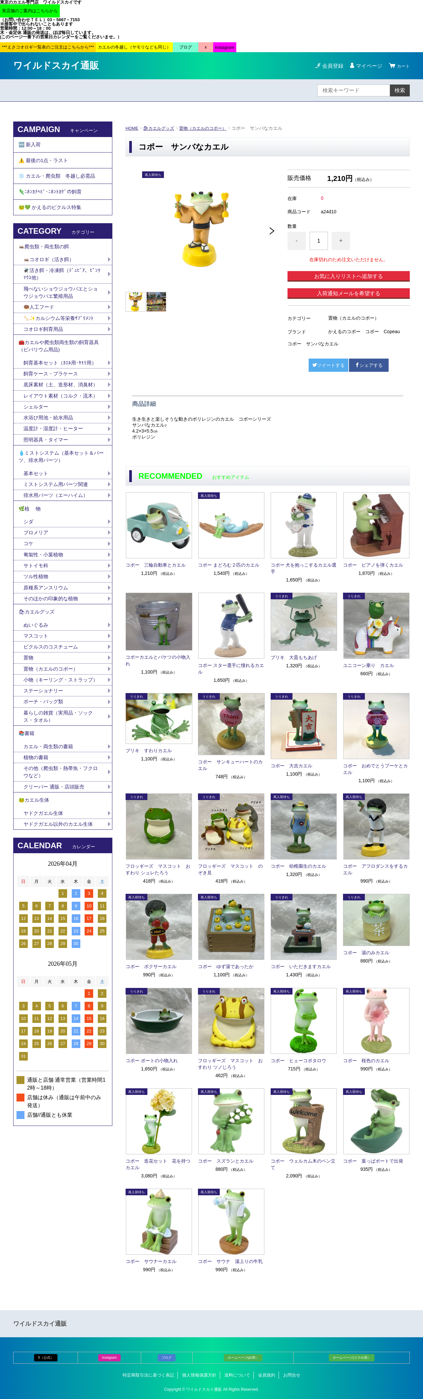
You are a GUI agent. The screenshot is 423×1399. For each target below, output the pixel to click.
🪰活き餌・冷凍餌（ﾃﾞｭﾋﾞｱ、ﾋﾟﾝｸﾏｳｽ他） (62, 290)
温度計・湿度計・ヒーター (55, 470)
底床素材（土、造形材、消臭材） (57, 412)
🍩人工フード (40, 325)
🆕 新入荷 (30, 146)
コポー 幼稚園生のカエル (298, 866)
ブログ (167, 1357)
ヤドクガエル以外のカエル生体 (60, 903)
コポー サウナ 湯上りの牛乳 (230, 1261)
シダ (31, 572)
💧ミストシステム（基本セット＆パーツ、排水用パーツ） (61, 501)
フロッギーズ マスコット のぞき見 (230, 869)
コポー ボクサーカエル (151, 966)
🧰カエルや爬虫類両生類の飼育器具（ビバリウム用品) (61, 367)
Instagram (109, 1357)
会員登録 (329, 66)
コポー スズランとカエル (225, 1161)
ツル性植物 (36, 630)
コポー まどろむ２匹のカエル (228, 565)
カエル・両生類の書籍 (49, 820)
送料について (237, 1375)
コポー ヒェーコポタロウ (298, 1060)
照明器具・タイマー (47, 482)
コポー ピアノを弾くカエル (373, 565)
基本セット (39, 519)
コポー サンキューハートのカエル (230, 765)
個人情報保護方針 (199, 1375)
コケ (31, 595)
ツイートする (328, 365)
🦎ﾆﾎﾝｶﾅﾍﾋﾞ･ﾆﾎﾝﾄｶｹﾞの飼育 (51, 200)
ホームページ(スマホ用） (351, 1357)
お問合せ (291, 1375)
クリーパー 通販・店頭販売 (55, 862)
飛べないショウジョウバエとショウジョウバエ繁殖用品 (60, 309)
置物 (28, 717)
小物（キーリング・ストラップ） (57, 744)
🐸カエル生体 (35, 877)
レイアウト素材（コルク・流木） (57, 432)
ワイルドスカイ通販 (56, 65)
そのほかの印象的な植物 (52, 653)
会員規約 (266, 1375)
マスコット (36, 694)
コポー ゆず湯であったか (225, 966)
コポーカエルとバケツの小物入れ (158, 660)
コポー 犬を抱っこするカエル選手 (304, 568)
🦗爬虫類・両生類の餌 (46, 260)
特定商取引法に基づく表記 (148, 1375)
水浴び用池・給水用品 (52, 459)
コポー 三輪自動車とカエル (156, 565)
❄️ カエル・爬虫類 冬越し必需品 (59, 182)
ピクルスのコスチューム (52, 705)
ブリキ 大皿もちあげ (294, 657)
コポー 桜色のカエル (366, 1060)
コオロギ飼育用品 (44, 348)
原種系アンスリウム (47, 641)
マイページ (366, 66)
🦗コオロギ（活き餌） (50, 274)
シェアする (369, 365)
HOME (132, 128)
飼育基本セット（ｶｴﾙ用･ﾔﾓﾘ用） (61, 385)
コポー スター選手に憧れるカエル (231, 669)
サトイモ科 (36, 618)
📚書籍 (27, 805)
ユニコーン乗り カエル (368, 665)
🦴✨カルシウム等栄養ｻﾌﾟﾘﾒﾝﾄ (60, 336)
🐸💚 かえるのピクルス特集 (52, 218)
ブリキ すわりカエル (149, 750)
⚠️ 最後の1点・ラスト (45, 164)
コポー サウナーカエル (151, 1261)
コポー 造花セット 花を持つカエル (158, 1164)
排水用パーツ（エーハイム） (57, 542)
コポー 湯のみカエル (366, 952)
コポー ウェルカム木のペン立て (303, 1164)
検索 (400, 90)
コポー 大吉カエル (291, 765)
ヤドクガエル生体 (44, 892)
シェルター (39, 447)
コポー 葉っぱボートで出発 (373, 1161)
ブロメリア (39, 583)
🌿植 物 (30, 557)
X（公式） (46, 1357)
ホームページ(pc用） (243, 1357)
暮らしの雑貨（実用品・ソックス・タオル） (60, 786)
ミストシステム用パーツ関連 (60, 531)
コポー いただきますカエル (301, 966)
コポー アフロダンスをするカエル (375, 869)
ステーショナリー (44, 759)
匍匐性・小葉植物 (44, 607)
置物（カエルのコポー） (208, 128)
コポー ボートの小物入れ (152, 1060)
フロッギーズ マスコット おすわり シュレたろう (158, 869)
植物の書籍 (39, 831)
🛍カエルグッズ (161, 128)
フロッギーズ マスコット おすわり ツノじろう (230, 1064)
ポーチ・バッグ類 (44, 771)
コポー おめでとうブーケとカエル (375, 769)
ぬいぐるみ (36, 682)
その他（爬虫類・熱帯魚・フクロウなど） (60, 847)
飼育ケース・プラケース (52, 397)
